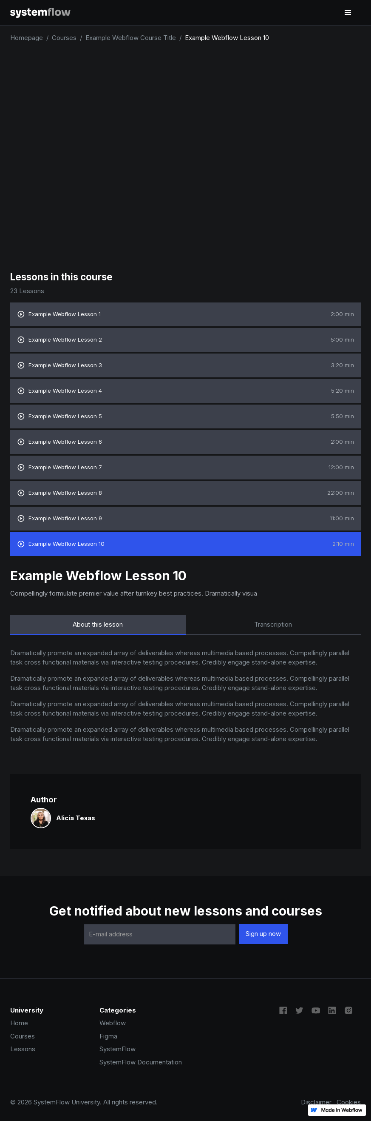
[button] (348, 13)
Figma (108, 1036)
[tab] (98, 625)
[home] (40, 12)
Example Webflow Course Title (130, 38)
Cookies (349, 1102)
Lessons (22, 1049)
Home (19, 1023)
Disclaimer (316, 1102)
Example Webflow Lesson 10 (227, 38)
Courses (64, 38)
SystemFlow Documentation (140, 1062)
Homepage (26, 38)
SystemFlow (117, 1049)
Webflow (112, 1023)
